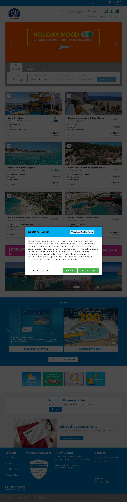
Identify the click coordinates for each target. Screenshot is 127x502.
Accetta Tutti (88, 270)
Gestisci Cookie (40, 270)
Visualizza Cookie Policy (82, 232)
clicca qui (84, 259)
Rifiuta (69, 270)
